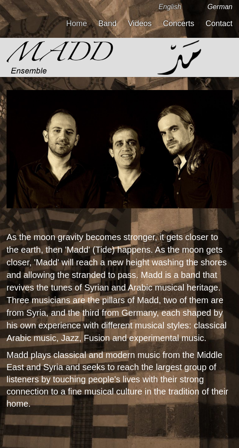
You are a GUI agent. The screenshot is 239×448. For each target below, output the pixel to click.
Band (107, 23)
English (170, 6)
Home (76, 23)
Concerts (178, 23)
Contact (219, 23)
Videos (140, 23)
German (219, 6)
